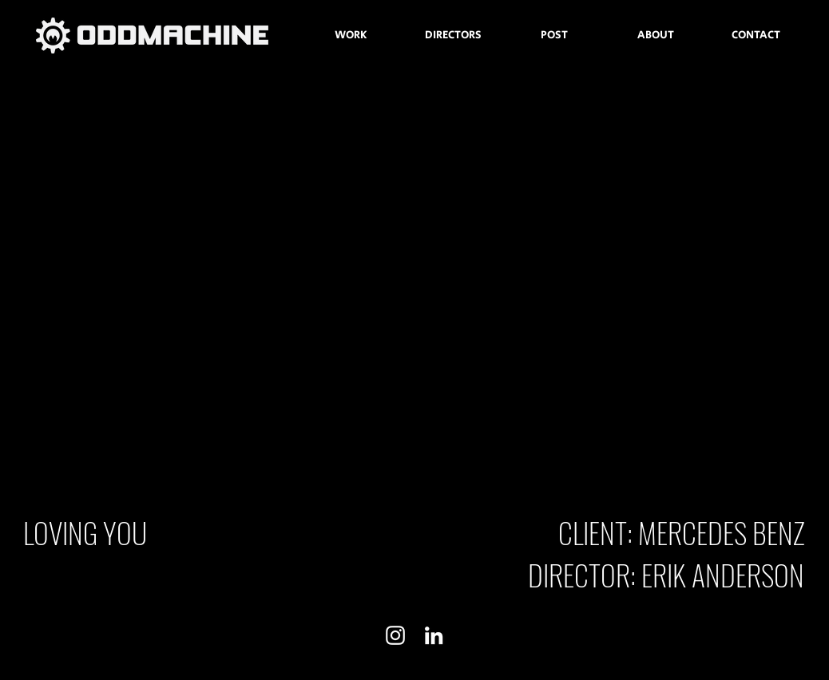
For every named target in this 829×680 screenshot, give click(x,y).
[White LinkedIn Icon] (433, 635)
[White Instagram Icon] (395, 635)
